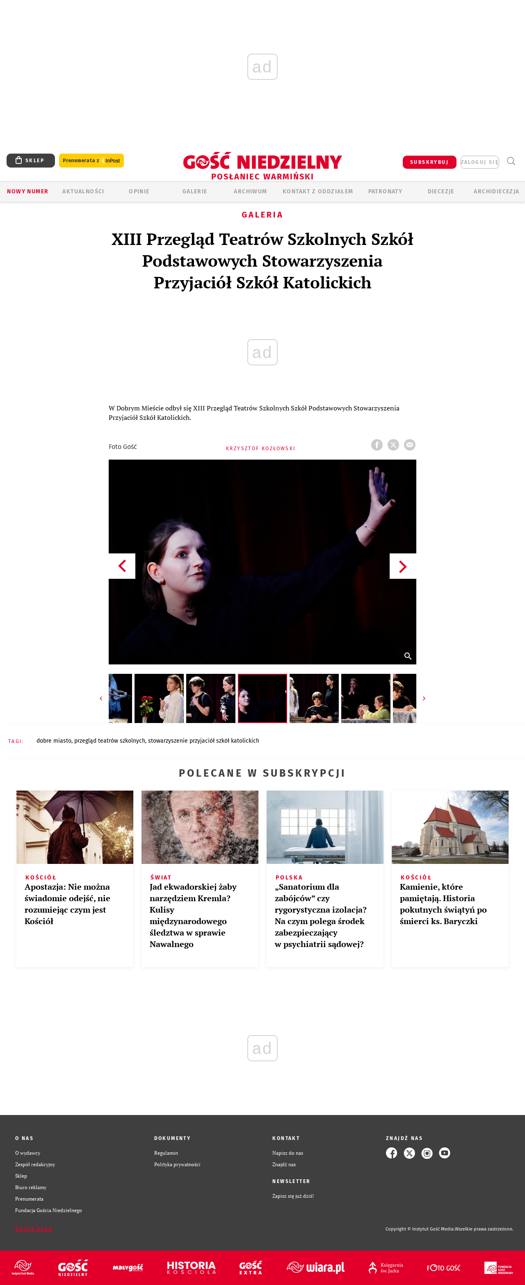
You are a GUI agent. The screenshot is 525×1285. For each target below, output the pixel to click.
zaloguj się (480, 162)
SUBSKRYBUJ (429, 162)
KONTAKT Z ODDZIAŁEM (318, 191)
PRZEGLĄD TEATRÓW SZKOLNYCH (109, 740)
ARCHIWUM (250, 191)
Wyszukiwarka (510, 161)
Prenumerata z (91, 160)
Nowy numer (27, 191)
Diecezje (441, 191)
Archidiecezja (496, 191)
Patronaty (385, 191)
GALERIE (195, 191)
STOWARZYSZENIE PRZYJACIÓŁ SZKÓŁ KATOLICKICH (203, 740)
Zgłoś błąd (34, 1229)
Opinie (139, 191)
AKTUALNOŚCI (83, 191)
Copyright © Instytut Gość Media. (420, 1229)
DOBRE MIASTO (54, 740)
